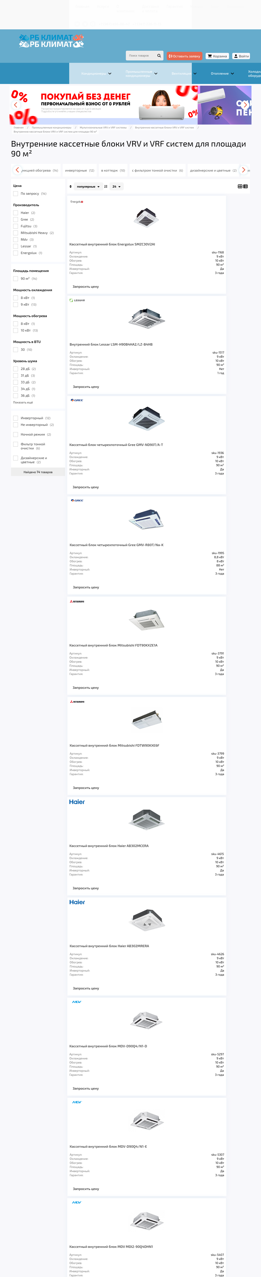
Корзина (194, 45)
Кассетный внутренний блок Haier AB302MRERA (190, 548)
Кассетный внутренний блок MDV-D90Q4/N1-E (190, 652)
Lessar (54, 234)
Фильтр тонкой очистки (58, 434)
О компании (80, 5)
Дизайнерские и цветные (59, 448)
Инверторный (61, 406)
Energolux (57, 241)
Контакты (184, 5)
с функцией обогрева (70, 158)
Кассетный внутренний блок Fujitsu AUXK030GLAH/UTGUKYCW (191, 861)
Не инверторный (62, 413)
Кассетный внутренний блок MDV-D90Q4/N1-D (123, 652)
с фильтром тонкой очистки (195, 158)
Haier (53, 201)
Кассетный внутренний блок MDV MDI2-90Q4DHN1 (123, 756)
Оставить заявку (159, 45)
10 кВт (54, 318)
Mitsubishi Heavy (62, 221)
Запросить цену (111, 279)
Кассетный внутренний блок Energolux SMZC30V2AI (118, 234)
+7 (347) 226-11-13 (110, 17)
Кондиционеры (52, 1207)
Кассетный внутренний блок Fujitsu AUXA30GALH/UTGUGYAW (191, 756)
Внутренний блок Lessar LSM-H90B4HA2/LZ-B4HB (186, 234)
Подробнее (44, 1244)
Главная (45, 5)
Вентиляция (84, 1207)
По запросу (59, 182)
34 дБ (53, 377)
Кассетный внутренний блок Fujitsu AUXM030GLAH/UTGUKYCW (124, 861)
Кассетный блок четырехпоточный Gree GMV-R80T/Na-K (191, 339)
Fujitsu (54, 214)
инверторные (114, 158)
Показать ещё (48, 390)
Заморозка (141, 1207)
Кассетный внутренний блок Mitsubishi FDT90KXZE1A (118, 443)
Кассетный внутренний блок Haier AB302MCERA (123, 548)
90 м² (54, 267)
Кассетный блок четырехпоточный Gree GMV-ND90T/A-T (124, 339)
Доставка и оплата (110, 5)
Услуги (61, 5)
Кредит (154, 5)
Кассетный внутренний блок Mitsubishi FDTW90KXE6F (185, 443)
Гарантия (136, 5)
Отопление (113, 1207)
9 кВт (54, 293)
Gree (52, 207)
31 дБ (53, 364)
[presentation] (43, 93)
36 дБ (53, 384)
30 (52, 338)
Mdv (52, 228)
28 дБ (53, 357)
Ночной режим (61, 422)
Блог (168, 5)
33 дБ (53, 370)
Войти (219, 45)
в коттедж (150, 158)
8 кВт (53, 286)
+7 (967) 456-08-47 (77, 17)
